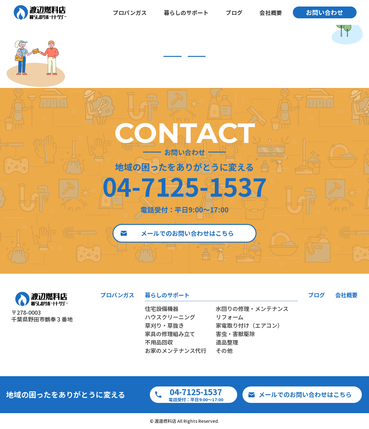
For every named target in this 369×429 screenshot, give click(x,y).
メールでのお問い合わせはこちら (187, 233)
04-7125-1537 (184, 185)
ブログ (233, 12)
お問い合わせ (324, 12)
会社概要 (270, 12)
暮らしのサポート (186, 12)
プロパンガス (129, 12)
